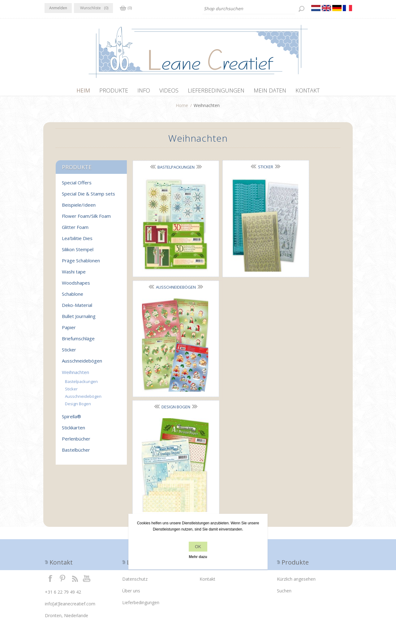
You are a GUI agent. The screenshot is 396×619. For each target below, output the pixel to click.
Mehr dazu (198, 557)
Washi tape (74, 275)
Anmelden (58, 8)
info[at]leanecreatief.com (70, 551)
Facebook (50, 525)
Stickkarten (73, 431)
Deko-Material (77, 308)
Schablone (72, 297)
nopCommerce (155, 586)
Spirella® (71, 419)
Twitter (62, 525)
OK (198, 546)
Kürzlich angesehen (296, 526)
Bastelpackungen (165, 170)
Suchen (284, 538)
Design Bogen (165, 262)
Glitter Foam (75, 230)
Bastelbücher (76, 453)
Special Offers (77, 186)
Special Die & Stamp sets (88, 197)
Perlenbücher (76, 442)
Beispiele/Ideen (79, 208)
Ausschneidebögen (302, 170)
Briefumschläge (78, 341)
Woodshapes (76, 286)
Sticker (233, 170)
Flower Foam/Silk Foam (86, 219)
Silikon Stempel (77, 252)
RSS (75, 525)
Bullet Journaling (79, 319)
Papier (69, 330)
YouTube (87, 525)
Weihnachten (75, 375)
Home (182, 108)
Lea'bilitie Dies (77, 241)
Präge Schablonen (81, 263)
